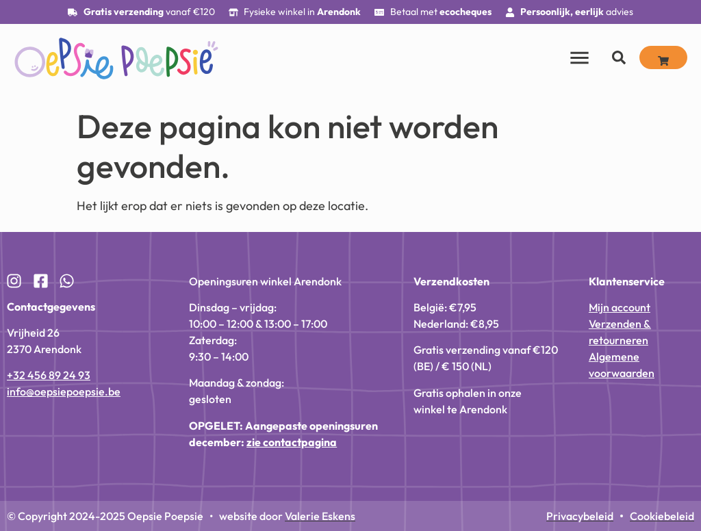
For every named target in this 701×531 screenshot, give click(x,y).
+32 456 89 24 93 (48, 375)
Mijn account (619, 307)
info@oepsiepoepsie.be (63, 391)
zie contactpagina (291, 442)
